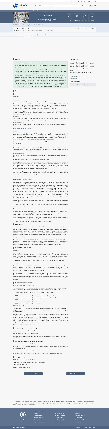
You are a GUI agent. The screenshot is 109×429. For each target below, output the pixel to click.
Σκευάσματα (36, 419)
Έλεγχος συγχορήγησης (60, 413)
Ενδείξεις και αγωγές (38, 417)
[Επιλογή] (84, 6)
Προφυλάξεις (37, 35)
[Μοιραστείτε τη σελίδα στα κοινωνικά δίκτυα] (78, 28)
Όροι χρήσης (84, 427)
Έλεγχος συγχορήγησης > (82, 84)
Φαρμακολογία (45, 35)
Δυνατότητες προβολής (80, 415)
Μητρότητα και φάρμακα (60, 415)
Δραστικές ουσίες (38, 415)
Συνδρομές (77, 413)
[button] (90, 6)
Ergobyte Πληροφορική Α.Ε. (21, 427)
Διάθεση (21, 35)
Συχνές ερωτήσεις (79, 417)
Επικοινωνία (92, 427)
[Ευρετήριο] (85, 28)
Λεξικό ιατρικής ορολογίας (60, 419)
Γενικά (15, 35)
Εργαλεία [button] (47, 11)
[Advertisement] (50, 46)
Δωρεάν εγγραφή (80, 1)
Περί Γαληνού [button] (53, 11)
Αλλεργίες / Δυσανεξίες (60, 417)
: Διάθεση (33, 373)
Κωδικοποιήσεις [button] (39, 11)
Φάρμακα (36, 413)
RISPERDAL (21, 30)
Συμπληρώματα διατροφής (39, 421)
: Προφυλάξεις (75, 373)
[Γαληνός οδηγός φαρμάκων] (20, 6)
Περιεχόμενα (19, 11)
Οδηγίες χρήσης (28, 35)
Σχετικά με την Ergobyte (80, 419)
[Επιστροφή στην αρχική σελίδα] (23, 415)
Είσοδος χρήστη (69, 1)
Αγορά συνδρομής (91, 1)
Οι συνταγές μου (58, 421)
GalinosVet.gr (78, 422)
